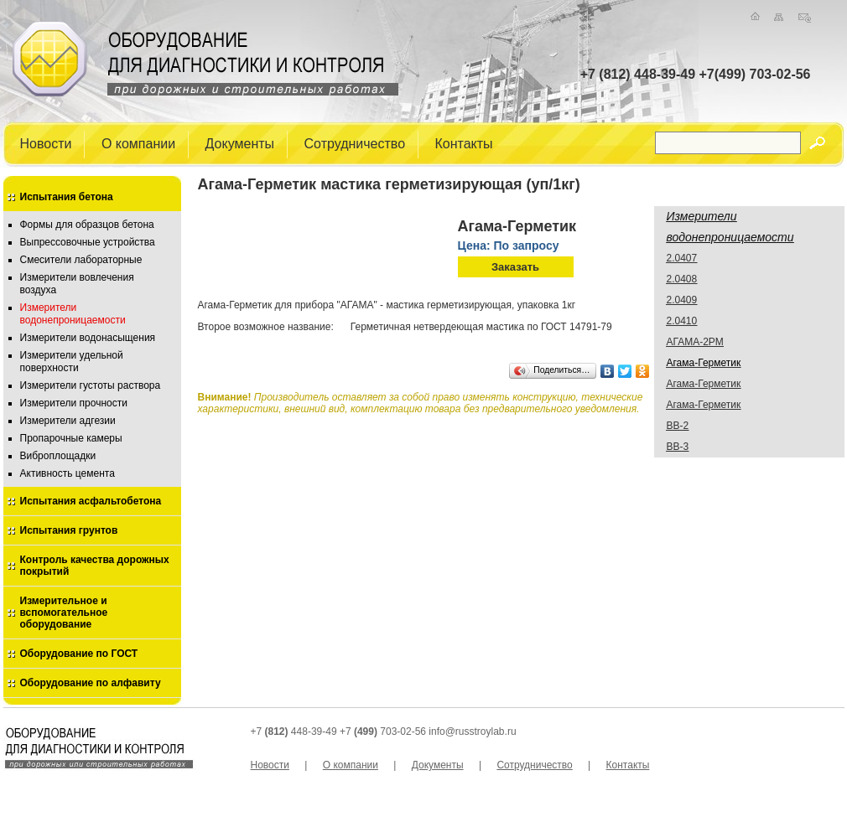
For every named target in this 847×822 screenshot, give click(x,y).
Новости (46, 143)
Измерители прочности (73, 403)
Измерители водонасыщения (88, 338)
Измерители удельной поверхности (71, 361)
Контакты (464, 143)
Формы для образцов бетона (87, 224)
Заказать (515, 267)
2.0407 (682, 258)
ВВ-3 (678, 446)
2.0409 (682, 300)
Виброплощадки (58, 456)
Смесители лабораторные (81, 260)
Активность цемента (67, 473)
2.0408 (682, 279)
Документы (239, 143)
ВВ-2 (678, 426)
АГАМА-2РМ (695, 342)
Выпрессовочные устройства (87, 242)
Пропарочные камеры (71, 438)
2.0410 (682, 321)
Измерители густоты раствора (90, 385)
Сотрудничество (355, 143)
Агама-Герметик (704, 384)
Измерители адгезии (68, 421)
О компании (138, 143)
